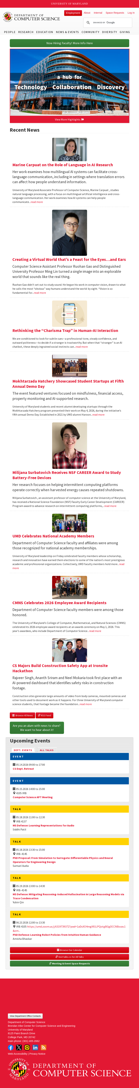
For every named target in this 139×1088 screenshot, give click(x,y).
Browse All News (22, 715)
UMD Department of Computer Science (31, 17)
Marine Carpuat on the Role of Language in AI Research (62, 164)
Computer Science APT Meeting (33, 797)
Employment (73, 13)
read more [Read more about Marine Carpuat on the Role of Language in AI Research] (37, 202)
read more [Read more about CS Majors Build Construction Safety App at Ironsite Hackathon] (86, 704)
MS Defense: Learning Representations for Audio (43, 825)
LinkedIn (35, 1047)
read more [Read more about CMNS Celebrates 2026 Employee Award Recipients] (95, 631)
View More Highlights (69, 119)
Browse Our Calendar (69, 950)
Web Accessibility (17, 1053)
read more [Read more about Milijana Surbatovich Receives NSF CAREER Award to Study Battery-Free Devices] (110, 506)
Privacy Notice (37, 1053)
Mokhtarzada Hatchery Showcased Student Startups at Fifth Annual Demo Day (68, 383)
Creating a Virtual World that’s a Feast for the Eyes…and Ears (69, 259)
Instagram (27, 1047)
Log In (131, 12)
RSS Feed (44, 715)
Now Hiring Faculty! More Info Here (69, 43)
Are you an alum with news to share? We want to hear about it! (37, 728)
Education (44, 32)
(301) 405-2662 (31, 1041)
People (10, 32)
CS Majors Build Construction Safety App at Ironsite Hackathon (60, 668)
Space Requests (115, 12)
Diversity (109, 32)
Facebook (10, 1047)
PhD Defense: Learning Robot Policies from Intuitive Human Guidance (57, 934)
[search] (107, 22)
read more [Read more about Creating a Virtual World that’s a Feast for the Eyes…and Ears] (40, 292)
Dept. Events (24, 750)
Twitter (19, 1047)
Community (90, 32)
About (87, 12)
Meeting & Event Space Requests (69, 963)
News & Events (67, 32)
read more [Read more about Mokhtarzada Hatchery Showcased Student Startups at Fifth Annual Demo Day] (98, 414)
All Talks (47, 750)
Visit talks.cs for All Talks (69, 956)
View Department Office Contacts (25, 1016)
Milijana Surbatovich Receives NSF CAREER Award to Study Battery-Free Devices (66, 475)
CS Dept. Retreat (23, 768)
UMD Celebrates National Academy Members (53, 536)
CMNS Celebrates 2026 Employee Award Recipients (59, 602)
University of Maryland (69, 3)
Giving (125, 32)
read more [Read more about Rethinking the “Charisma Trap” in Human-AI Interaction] (82, 346)
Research (26, 32)
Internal (98, 12)
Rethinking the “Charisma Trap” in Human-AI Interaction (65, 330)
